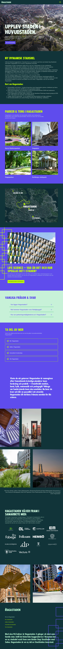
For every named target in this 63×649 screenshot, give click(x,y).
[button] (31, 305)
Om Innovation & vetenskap (16, 281)
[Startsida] (6, 2)
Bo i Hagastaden (9, 619)
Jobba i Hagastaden (9, 622)
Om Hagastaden (10, 42)
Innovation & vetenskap (10, 624)
